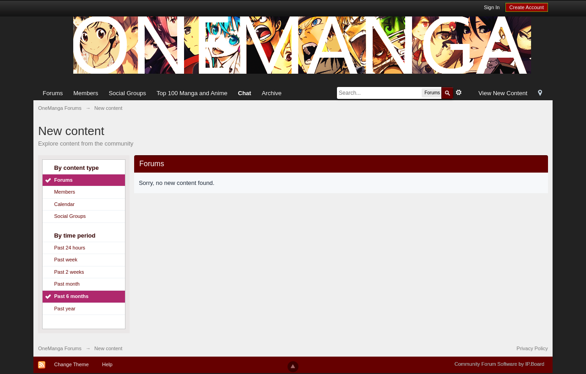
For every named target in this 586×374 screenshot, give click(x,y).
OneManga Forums (59, 348)
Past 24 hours (69, 247)
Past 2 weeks (69, 272)
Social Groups (127, 93)
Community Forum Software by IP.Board (499, 364)
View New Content (502, 93)
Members (85, 93)
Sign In (491, 7)
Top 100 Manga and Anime (192, 93)
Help (107, 364)
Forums (53, 93)
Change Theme (71, 364)
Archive (272, 93)
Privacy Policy (532, 348)
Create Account (527, 7)
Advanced (458, 92)
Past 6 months (71, 296)
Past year (64, 308)
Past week (65, 259)
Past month (67, 284)
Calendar (64, 204)
